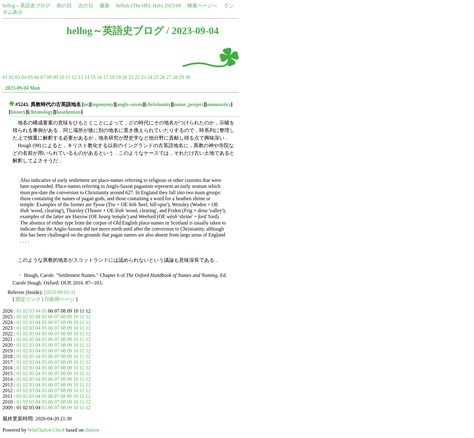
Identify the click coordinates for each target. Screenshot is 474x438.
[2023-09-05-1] (59, 292)
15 (92, 77)
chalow (92, 430)
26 (162, 77)
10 (61, 77)
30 (187, 77)
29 (181, 77)
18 (111, 77)
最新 (105, 5)
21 (130, 77)
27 (168, 77)
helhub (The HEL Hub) (139, 5)
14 (86, 77)
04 (23, 77)
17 (105, 77)
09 (55, 77)
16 (99, 77)
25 (156, 77)
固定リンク (28, 299)
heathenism (68, 112)
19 (118, 77)
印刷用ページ (59, 299)
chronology (41, 112)
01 (5, 77)
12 (74, 77)
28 (174, 77)
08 (49, 77)
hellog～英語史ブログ (26, 5)
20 (124, 77)
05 (30, 77)
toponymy (102, 104)
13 (80, 77)
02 (11, 77)
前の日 (64, 5)
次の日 (85, 5)
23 (143, 77)
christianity (158, 104)
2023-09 (172, 5)
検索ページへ (202, 5)
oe (86, 104)
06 (36, 77)
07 (42, 77)
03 (17, 77)
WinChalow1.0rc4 (46, 430)
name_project (189, 104)
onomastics (219, 104)
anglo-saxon (130, 104)
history (18, 112)
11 (68, 77)
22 (137, 77)
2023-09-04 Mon (22, 88)
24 (149, 77)
